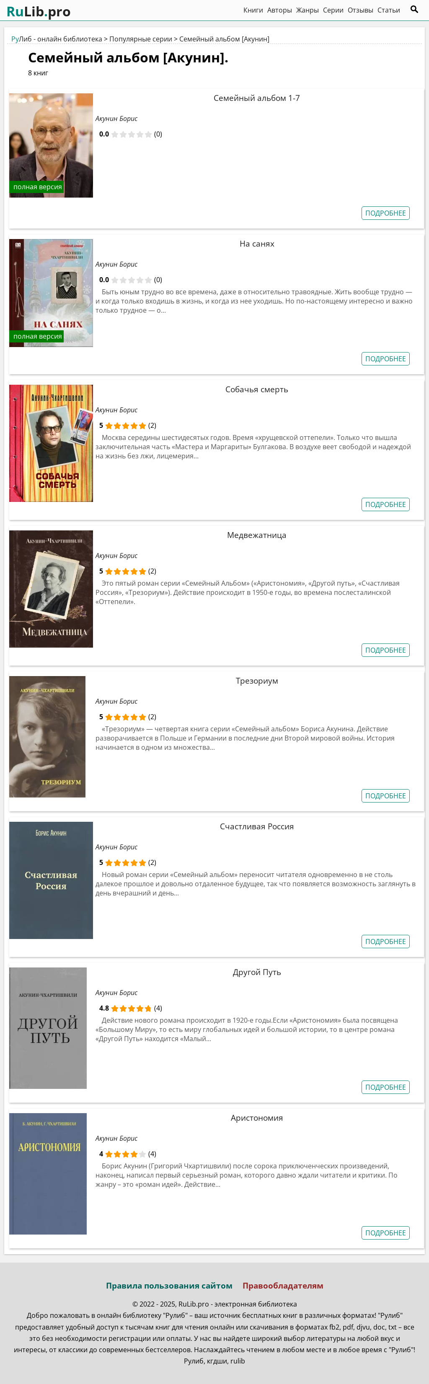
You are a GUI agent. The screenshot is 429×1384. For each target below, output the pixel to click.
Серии (333, 10)
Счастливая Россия (257, 826)
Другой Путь (257, 972)
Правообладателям (283, 1285)
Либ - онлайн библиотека (56, 39)
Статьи (388, 10)
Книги (253, 10)
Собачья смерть (256, 389)
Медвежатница (257, 534)
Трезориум (257, 680)
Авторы (279, 10)
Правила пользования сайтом (169, 1285)
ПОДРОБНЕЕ (385, 213)
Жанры (307, 10)
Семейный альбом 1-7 (257, 97)
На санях (257, 243)
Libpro (38, 11)
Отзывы (360, 10)
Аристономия (257, 1117)
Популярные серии (140, 39)
